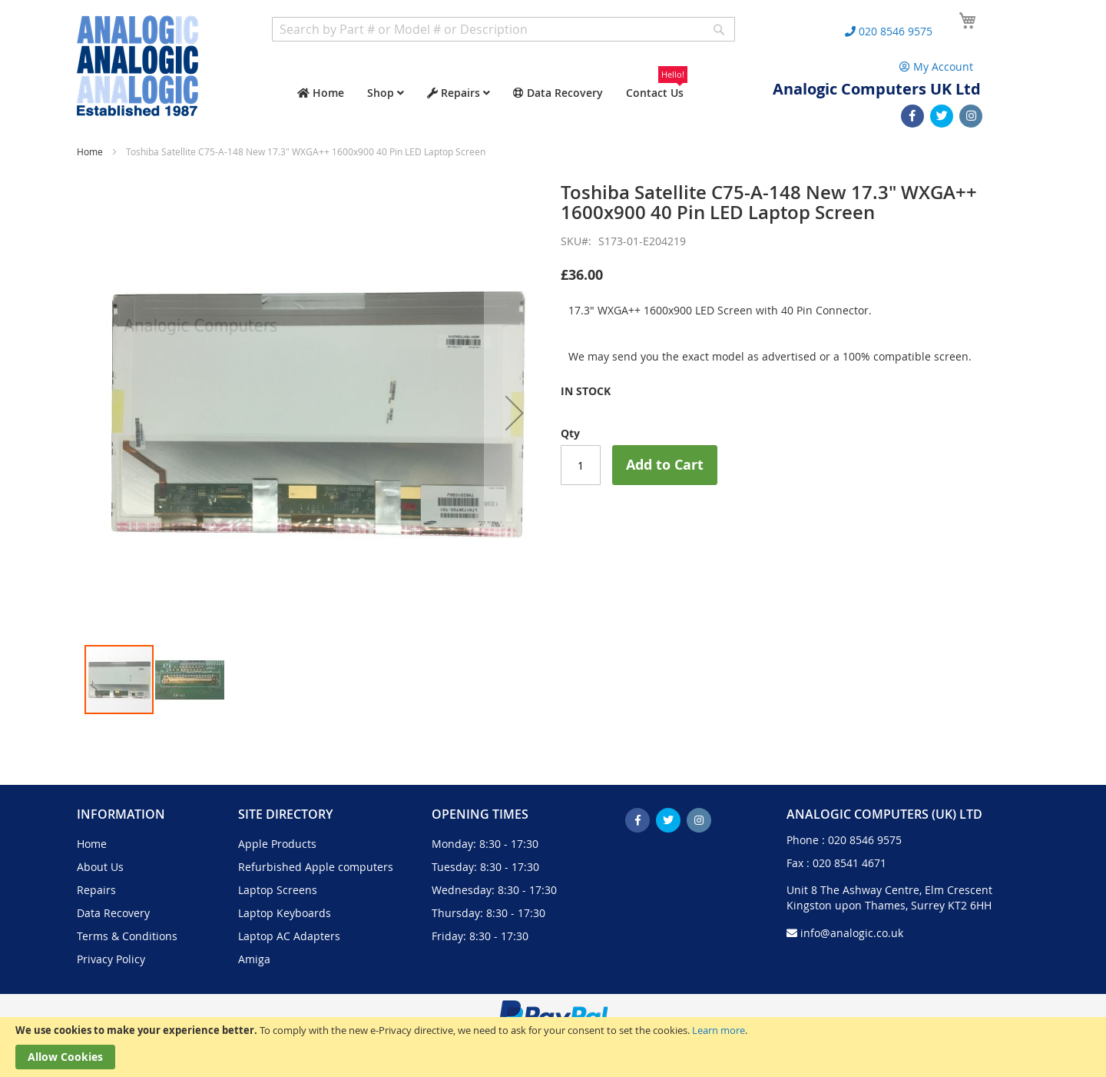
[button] (514, 412)
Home (90, 151)
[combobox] (503, 29)
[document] (553, 1047)
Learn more (718, 1030)
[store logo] (137, 65)
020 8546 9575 (865, 840)
